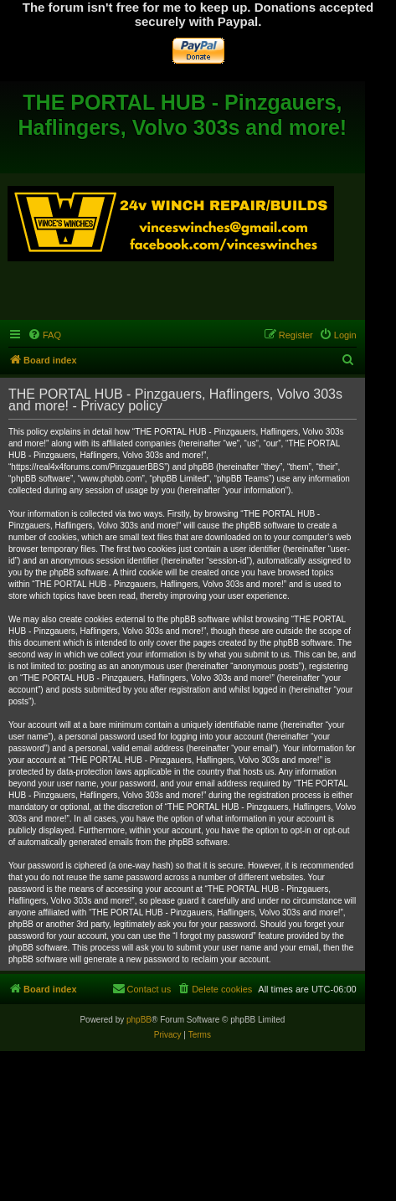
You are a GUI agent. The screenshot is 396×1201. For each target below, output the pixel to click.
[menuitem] (44, 335)
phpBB (139, 1019)
